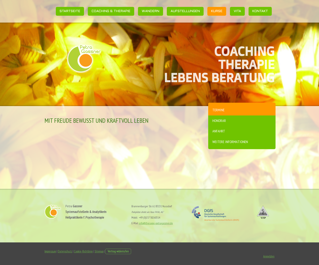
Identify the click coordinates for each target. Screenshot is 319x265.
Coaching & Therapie (111, 11)
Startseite (70, 11)
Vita (237, 11)
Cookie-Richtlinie (83, 251)
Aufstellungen (185, 11)
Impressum (50, 251)
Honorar (219, 120)
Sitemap (99, 251)
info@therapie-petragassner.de (156, 223)
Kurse (216, 11)
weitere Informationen (230, 141)
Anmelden (268, 256)
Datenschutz (65, 251)
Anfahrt (218, 131)
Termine (218, 110)
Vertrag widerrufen (118, 251)
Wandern (150, 11)
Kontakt (260, 11)
